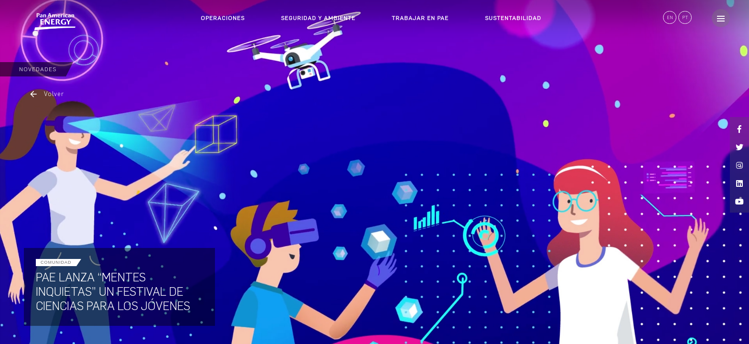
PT (685, 17)
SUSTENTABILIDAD (513, 18)
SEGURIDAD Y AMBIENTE (318, 18)
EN (670, 17)
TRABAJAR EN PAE (420, 18)
